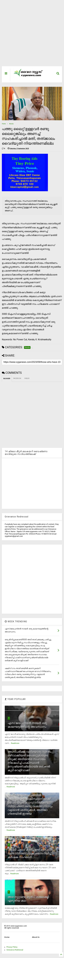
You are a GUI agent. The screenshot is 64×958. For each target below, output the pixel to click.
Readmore (15, 743)
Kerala (11, 124)
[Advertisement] (30, 34)
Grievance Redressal (14, 950)
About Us (36, 937)
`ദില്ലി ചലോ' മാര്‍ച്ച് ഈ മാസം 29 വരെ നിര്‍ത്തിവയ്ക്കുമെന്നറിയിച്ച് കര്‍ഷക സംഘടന (30, 853)
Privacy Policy (11, 947)
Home (4, 124)
